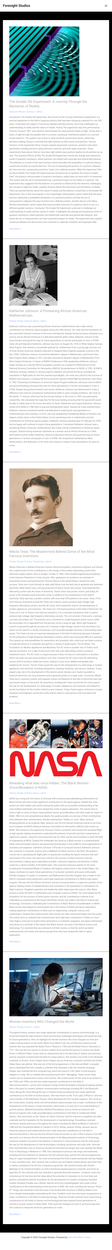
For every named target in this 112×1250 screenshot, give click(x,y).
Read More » (15, 228)
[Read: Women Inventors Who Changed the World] (56, 987)
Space (36, 321)
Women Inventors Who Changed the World (41, 1022)
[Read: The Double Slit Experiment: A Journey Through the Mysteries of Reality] (56, 61)
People (20, 321)
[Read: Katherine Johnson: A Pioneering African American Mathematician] (56, 275)
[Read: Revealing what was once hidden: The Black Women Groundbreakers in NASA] (56, 748)
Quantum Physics (17, 111)
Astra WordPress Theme (79, 1237)
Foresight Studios (16, 6)
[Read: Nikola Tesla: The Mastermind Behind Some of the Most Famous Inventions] (56, 507)
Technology (38, 561)
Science (30, 111)
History (12, 321)
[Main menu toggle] (106, 6)
